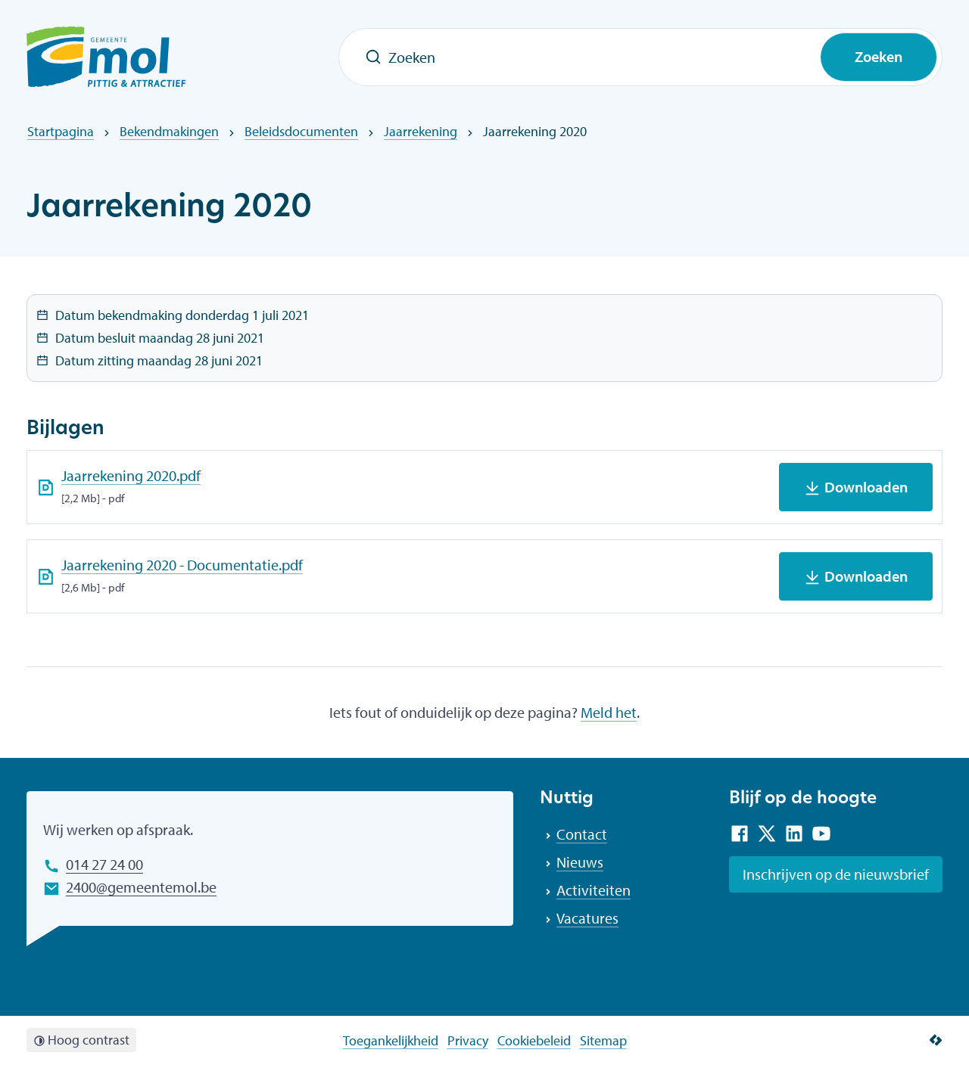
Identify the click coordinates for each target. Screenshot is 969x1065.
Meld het (609, 712)
